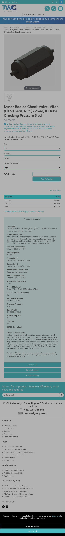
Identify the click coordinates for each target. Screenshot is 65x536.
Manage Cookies (33, 526)
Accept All (32, 531)
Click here (56, 516)
